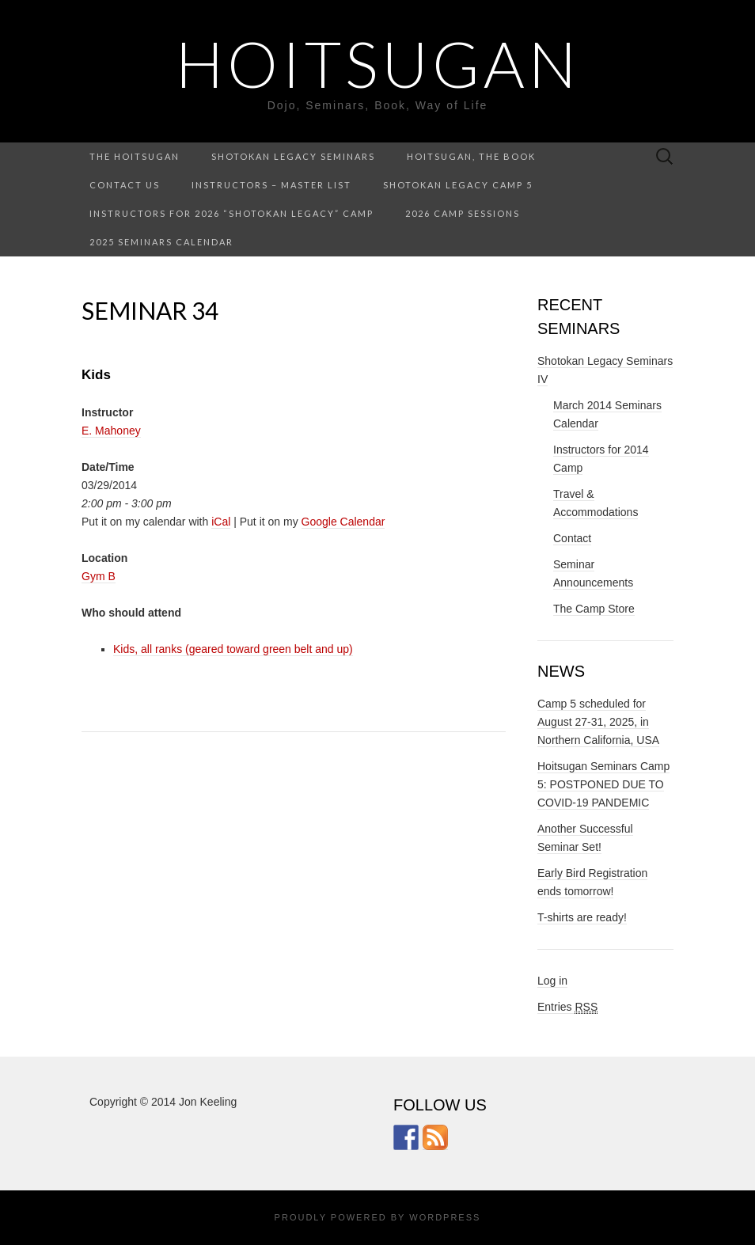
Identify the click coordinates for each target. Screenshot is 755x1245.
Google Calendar (343, 521)
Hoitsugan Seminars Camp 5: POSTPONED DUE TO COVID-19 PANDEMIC (603, 784)
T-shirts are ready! (582, 917)
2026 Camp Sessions (462, 213)
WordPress (444, 1217)
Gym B (99, 576)
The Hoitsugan (134, 156)
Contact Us (124, 185)
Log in (552, 980)
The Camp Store (594, 608)
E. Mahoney (111, 430)
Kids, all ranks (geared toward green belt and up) (233, 649)
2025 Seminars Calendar (161, 242)
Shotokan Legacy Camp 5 (458, 185)
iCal (220, 521)
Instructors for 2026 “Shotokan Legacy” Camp (231, 213)
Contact (572, 538)
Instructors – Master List (271, 185)
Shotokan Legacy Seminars (293, 156)
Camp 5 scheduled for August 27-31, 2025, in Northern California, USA (598, 721)
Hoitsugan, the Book (471, 156)
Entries (567, 1007)
